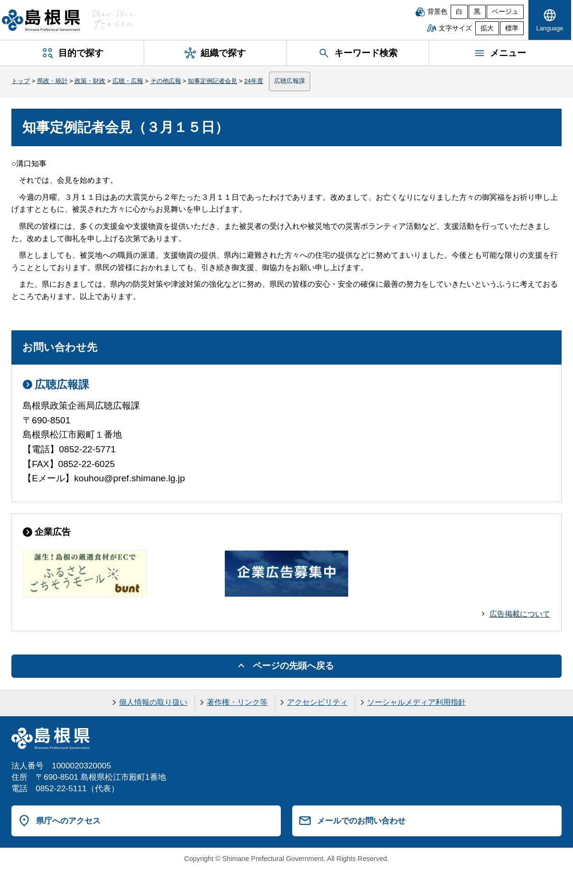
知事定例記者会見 (212, 80)
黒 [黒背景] (477, 11)
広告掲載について (520, 614)
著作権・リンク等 (237, 702)
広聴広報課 (289, 80)
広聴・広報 (127, 80)
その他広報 (165, 80)
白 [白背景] (459, 11)
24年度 (253, 80)
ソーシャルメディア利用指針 (416, 702)
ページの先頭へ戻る (293, 666)
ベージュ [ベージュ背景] (505, 11)
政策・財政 (89, 80)
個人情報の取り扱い (153, 702)
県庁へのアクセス (68, 820)
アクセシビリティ (317, 702)
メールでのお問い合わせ (361, 820)
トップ (20, 80)
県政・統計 (52, 80)
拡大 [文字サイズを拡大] (487, 28)
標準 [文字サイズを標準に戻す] (511, 28)
